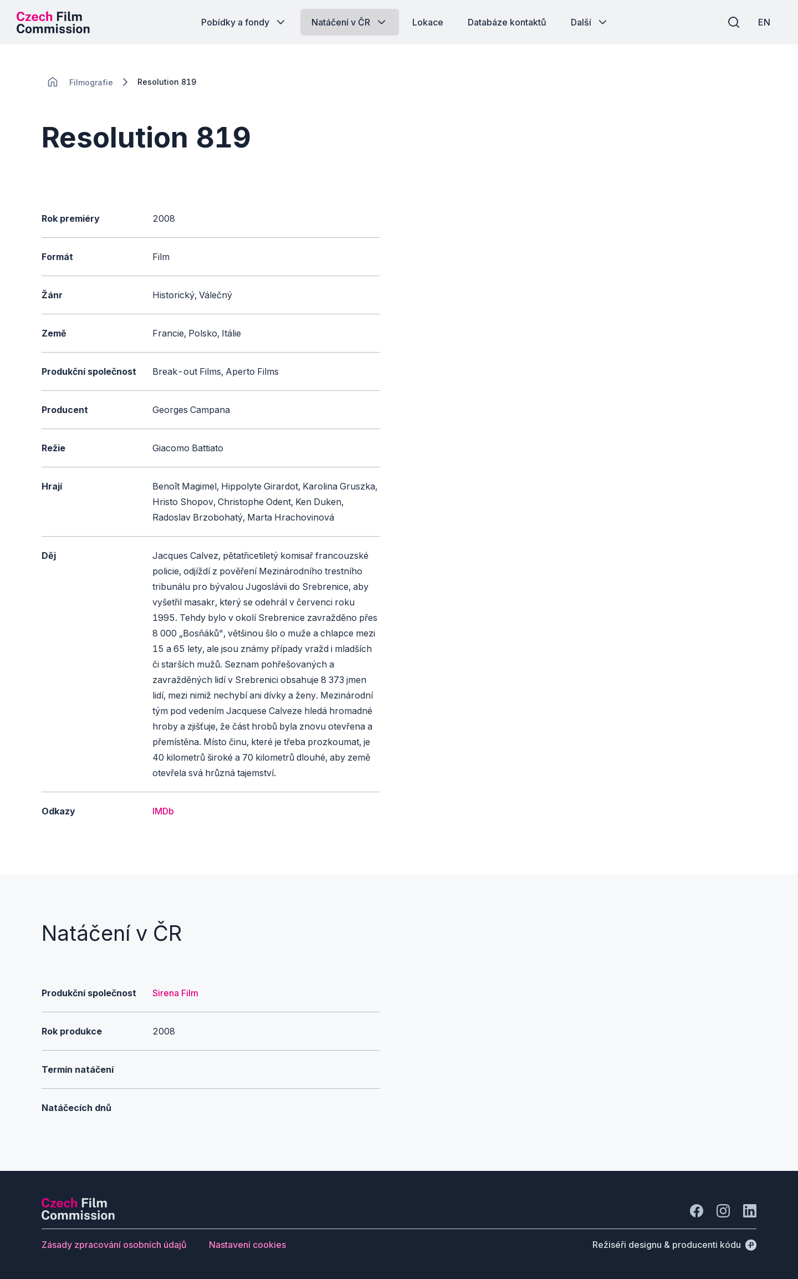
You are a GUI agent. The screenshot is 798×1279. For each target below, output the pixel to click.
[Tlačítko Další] (590, 22)
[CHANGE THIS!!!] (53, 82)
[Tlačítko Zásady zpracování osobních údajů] (114, 1244)
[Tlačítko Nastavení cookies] (247, 1244)
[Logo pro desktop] (53, 22)
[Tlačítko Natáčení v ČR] (349, 22)
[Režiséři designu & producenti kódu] (674, 1244)
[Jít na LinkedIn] (749, 1211)
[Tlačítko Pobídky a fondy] (244, 22)
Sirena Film (175, 992)
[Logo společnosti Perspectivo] (78, 1216)
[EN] (764, 22)
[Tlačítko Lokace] (427, 22)
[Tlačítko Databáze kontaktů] (507, 22)
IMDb (163, 811)
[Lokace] (91, 82)
